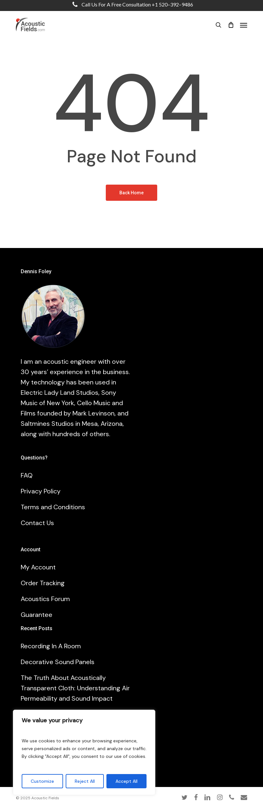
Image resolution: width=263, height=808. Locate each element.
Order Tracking (43, 583)
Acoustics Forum (45, 599)
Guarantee (36, 614)
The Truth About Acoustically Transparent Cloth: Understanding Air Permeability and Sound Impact (75, 688)
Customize (42, 781)
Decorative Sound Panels (57, 662)
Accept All (126, 781)
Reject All (85, 781)
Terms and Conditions (53, 507)
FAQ (27, 475)
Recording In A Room (51, 646)
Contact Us (37, 523)
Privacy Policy (40, 491)
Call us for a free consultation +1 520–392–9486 (131, 4)
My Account (38, 567)
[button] (243, 25)
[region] (84, 752)
